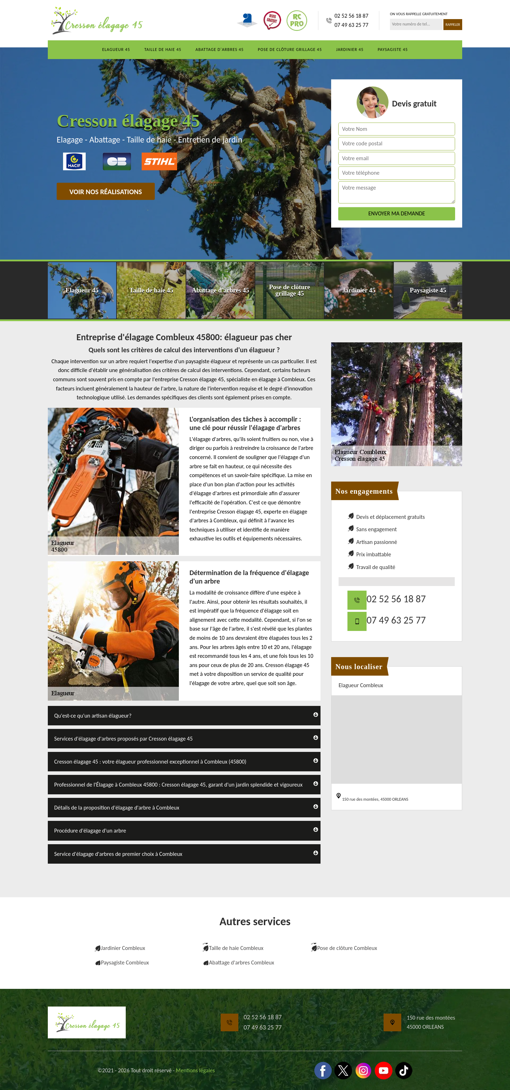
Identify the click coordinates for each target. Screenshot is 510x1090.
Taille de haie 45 (162, 49)
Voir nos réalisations (105, 191)
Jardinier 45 (350, 49)
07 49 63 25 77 (351, 25)
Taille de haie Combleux (236, 948)
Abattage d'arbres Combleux (241, 962)
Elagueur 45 (116, 49)
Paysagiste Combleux (125, 962)
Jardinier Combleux (123, 948)
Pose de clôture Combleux (347, 948)
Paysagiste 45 (393, 49)
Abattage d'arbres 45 (220, 49)
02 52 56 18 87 (351, 15)
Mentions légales (195, 1070)
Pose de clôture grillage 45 (290, 49)
